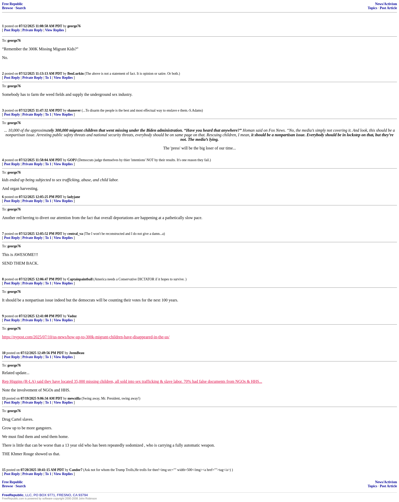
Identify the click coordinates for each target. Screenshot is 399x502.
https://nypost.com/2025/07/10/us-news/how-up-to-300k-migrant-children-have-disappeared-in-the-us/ (85, 337)
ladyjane (73, 197)
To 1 (48, 78)
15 (4, 470)
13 (4, 398)
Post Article (388, 8)
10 (4, 353)
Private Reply (32, 30)
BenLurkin (75, 73)
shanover (74, 110)
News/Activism (386, 4)
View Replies (54, 30)
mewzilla (74, 398)
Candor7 (75, 470)
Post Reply (12, 30)
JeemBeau (76, 353)
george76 (74, 26)
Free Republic (12, 4)
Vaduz (72, 316)
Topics (372, 8)
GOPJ (72, 160)
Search (21, 8)
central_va (75, 234)
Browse (7, 8)
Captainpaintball (80, 279)
